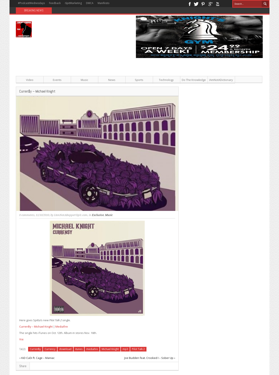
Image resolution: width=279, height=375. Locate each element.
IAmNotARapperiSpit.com (71, 215)
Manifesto (103, 3)
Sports (139, 80)
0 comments (26, 215)
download (65, 349)
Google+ (210, 3)
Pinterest (203, 3)
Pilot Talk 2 (138, 349)
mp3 (125, 349)
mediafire (92, 349)
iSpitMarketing (73, 3)
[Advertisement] (181, 87)
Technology (166, 80)
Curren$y (35, 349)
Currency (50, 349)
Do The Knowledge (194, 80)
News (111, 80)
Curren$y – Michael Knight (36, 326)
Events (57, 80)
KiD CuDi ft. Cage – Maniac (38, 358)
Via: (21, 339)
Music (84, 80)
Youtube (217, 3)
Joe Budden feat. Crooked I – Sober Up (148, 358)
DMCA (89, 3)
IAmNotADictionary (221, 80)
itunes (78, 349)
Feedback (55, 3)
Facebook (189, 3)
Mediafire (61, 326)
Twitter (196, 3)
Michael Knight (110, 349)
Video (29, 80)
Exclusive (98, 215)
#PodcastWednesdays (31, 3)
